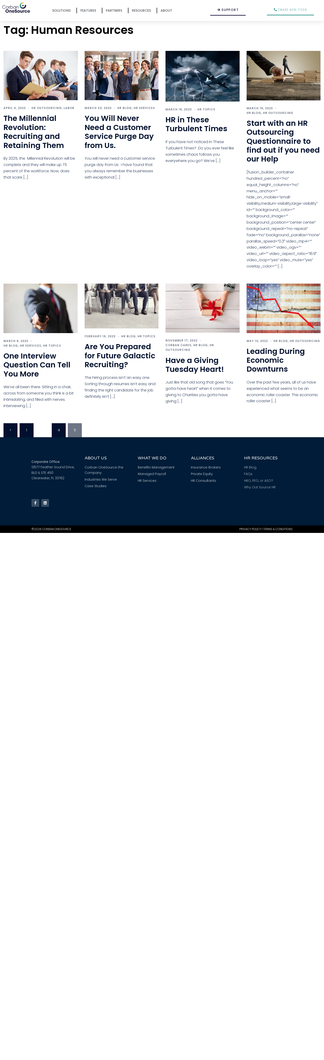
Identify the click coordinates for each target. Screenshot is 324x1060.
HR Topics (206, 109)
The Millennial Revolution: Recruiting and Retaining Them (33, 131)
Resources (142, 10)
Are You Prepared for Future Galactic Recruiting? (120, 355)
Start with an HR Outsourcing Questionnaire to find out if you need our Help (283, 141)
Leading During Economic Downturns (276, 360)
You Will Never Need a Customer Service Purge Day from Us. (119, 131)
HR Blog (124, 108)
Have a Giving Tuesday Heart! (194, 364)
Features (89, 10)
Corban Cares (178, 345)
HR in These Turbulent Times (196, 124)
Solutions (62, 10)
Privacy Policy (250, 529)
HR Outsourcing (46, 108)
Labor (69, 108)
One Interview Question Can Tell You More (36, 365)
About (168, 10)
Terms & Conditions (278, 529)
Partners (115, 10)
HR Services (144, 108)
